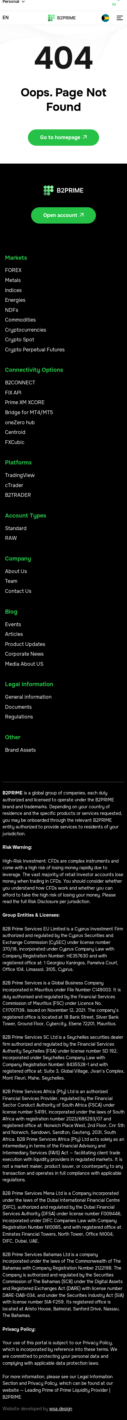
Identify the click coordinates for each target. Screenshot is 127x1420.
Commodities (20, 320)
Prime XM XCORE (25, 402)
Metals (13, 280)
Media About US (24, 664)
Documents (18, 707)
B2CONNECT (20, 382)
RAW (11, 538)
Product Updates (25, 644)
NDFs (11, 310)
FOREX (13, 270)
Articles (14, 634)
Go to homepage (63, 137)
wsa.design (60, 1409)
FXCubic (14, 442)
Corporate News (24, 654)
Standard (16, 528)
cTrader (14, 485)
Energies (15, 300)
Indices (13, 290)
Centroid (15, 432)
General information (28, 697)
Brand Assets (20, 750)
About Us (16, 571)
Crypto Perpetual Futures (35, 349)
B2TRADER (18, 495)
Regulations (19, 716)
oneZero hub (20, 422)
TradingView (19, 475)
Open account (63, 215)
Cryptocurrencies (25, 330)
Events (13, 624)
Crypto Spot (19, 339)
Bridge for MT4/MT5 (29, 412)
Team (11, 581)
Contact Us (18, 591)
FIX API (13, 392)
